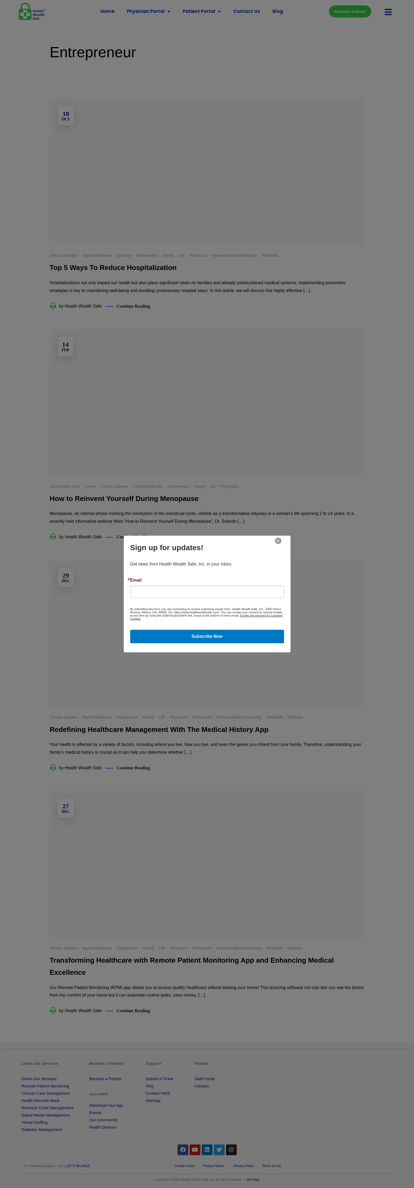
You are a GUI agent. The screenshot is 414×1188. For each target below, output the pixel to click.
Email (136, 580)
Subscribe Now (207, 636)
